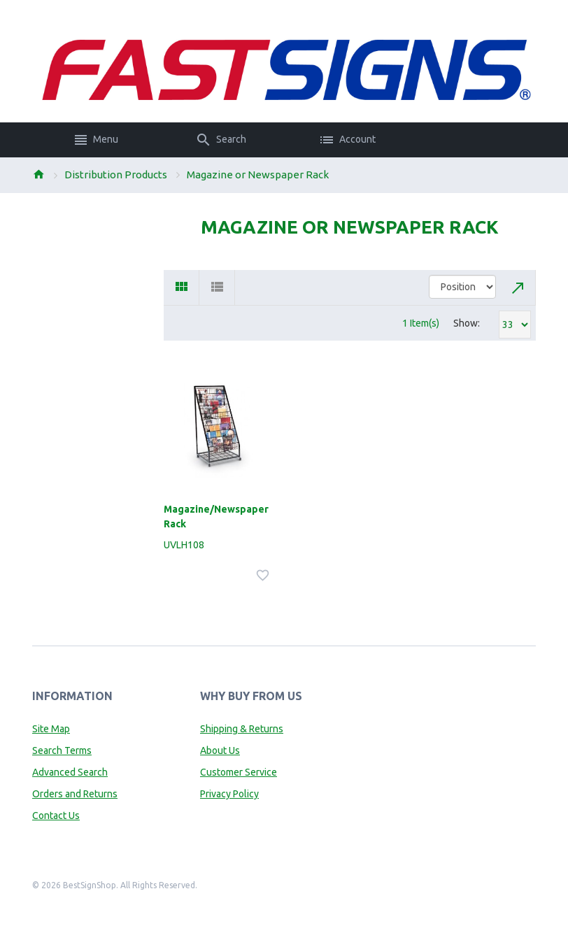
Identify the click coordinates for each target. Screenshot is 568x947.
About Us (220, 750)
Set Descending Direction (518, 287)
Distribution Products (115, 174)
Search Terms (62, 750)
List (217, 287)
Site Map (51, 728)
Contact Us (56, 815)
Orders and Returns (75, 793)
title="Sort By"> (462, 287)
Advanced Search (70, 772)
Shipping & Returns (241, 728)
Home (38, 174)
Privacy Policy (229, 793)
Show (465, 323)
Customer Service (238, 772)
